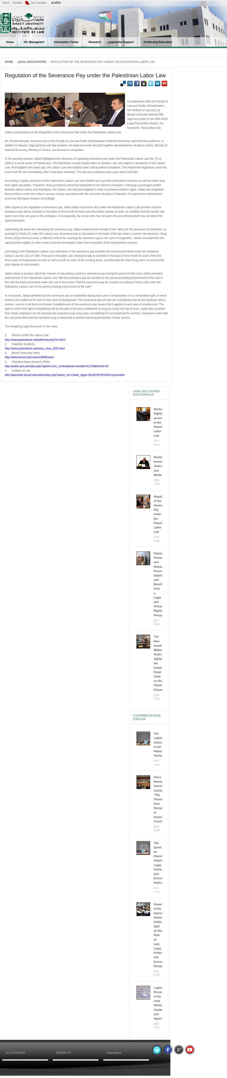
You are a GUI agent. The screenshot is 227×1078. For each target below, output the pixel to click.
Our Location (39, 2)
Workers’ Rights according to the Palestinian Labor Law (161, 422)
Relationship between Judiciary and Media (162, 466)
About (5, 2)
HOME (9, 61)
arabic (56, 2)
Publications (114, 1053)
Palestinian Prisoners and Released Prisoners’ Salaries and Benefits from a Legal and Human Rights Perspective (161, 584)
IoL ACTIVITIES (15, 1053)
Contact (17, 2)
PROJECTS (63, 1053)
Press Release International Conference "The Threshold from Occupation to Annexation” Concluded (162, 799)
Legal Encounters (32, 61)
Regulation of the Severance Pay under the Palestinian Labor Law (85, 75)
